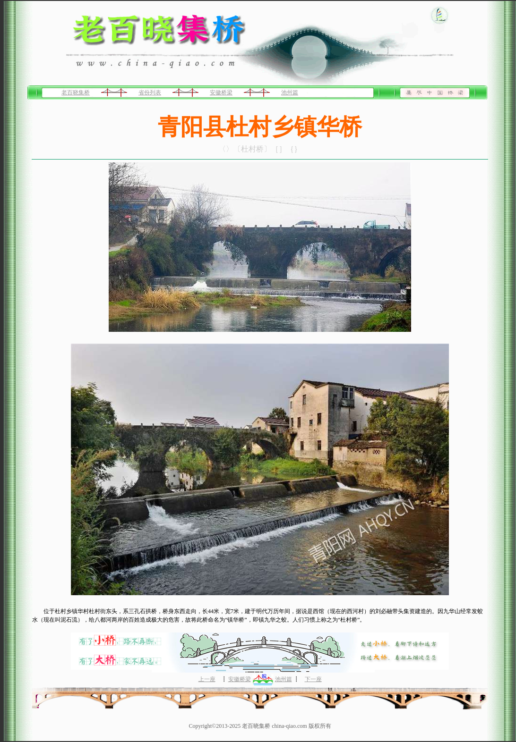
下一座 (313, 679)
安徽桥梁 (221, 92)
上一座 (206, 679)
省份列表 (149, 92)
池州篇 (289, 92)
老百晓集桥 (75, 92)
